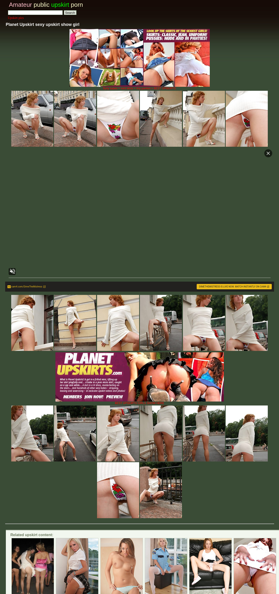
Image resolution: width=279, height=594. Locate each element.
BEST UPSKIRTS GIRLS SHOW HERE (139, 402)
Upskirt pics (16, 18)
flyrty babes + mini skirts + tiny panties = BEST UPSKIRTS (139, 87)
